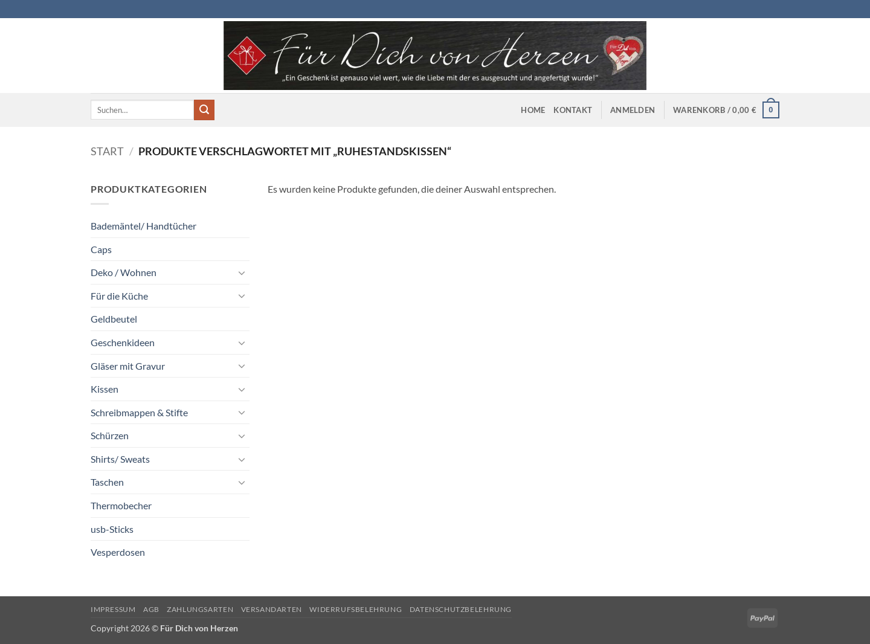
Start (107, 151)
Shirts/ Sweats (120, 459)
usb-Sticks (112, 529)
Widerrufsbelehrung (355, 609)
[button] (632, 110)
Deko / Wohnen (123, 272)
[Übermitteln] (204, 110)
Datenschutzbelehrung (461, 609)
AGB (151, 609)
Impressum (113, 609)
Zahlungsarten (200, 609)
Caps (101, 249)
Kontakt (572, 110)
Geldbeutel (114, 318)
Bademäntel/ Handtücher (143, 225)
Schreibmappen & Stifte (139, 412)
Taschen (107, 482)
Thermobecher (121, 505)
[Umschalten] (242, 272)
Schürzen (110, 435)
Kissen (104, 388)
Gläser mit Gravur (128, 366)
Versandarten (271, 609)
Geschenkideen (123, 342)
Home (533, 110)
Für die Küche (119, 295)
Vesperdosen (118, 552)
